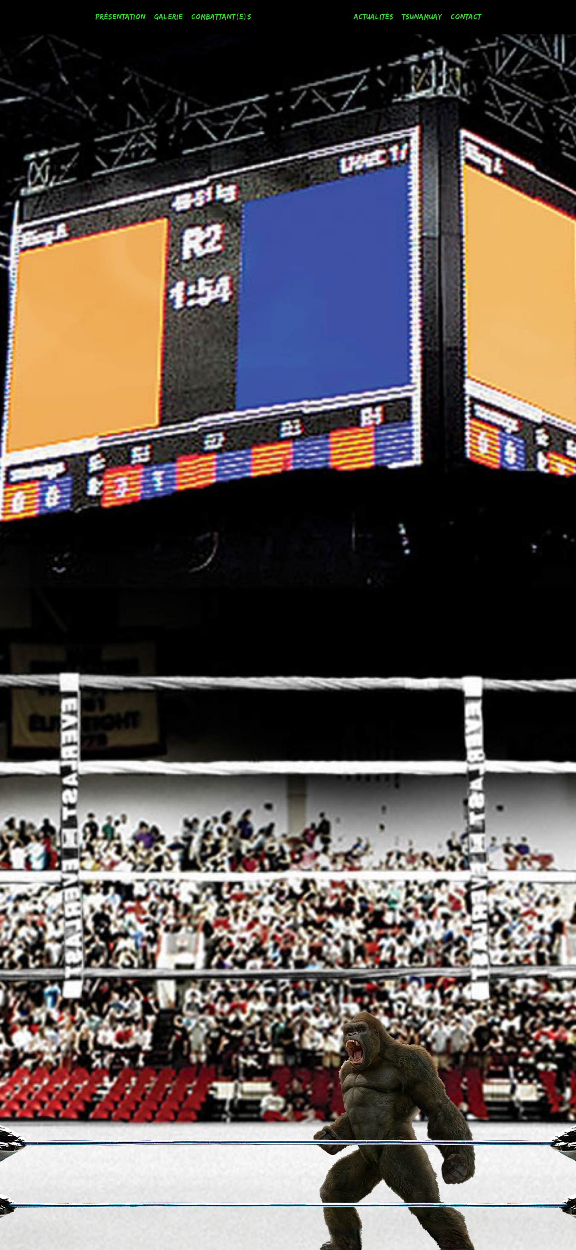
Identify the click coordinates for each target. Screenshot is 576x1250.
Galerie (168, 16)
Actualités (373, 16)
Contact (466, 16)
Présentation (120, 16)
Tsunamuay (422, 16)
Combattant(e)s (221, 16)
